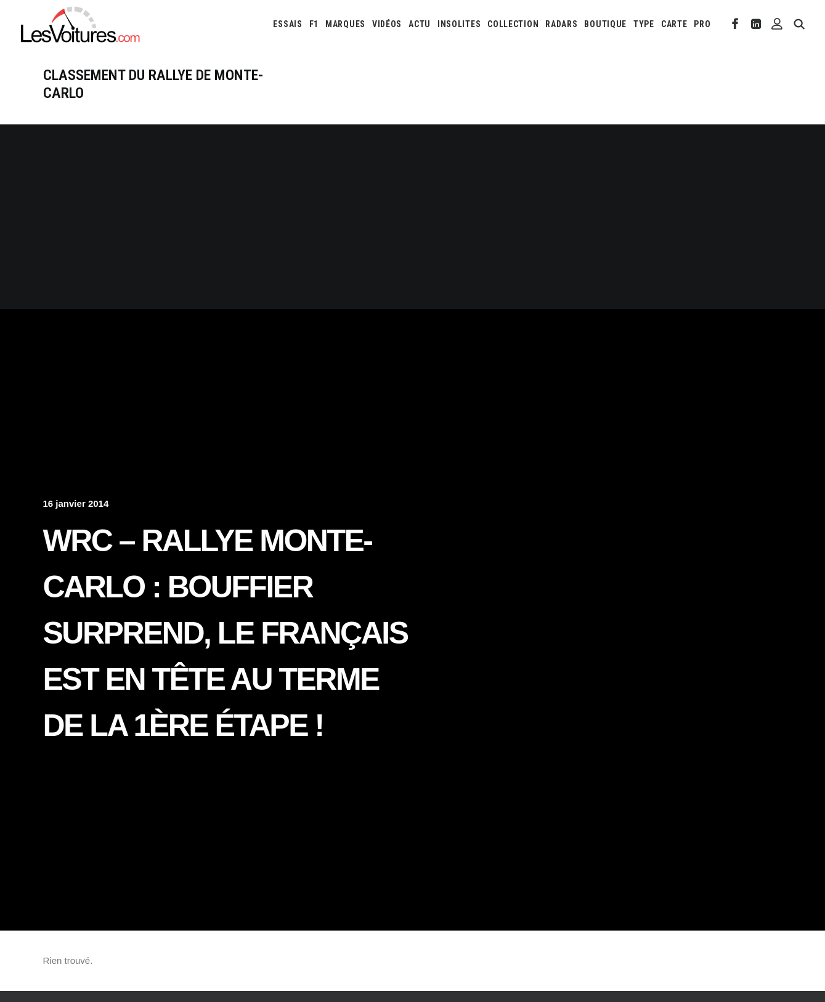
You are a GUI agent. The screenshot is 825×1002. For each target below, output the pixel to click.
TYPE (643, 24)
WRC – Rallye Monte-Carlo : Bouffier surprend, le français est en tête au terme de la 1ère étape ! (225, 633)
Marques (345, 24)
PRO (702, 24)
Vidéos (387, 24)
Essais (287, 24)
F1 (314, 24)
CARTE (674, 24)
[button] (735, 24)
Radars (561, 24)
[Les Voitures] (81, 24)
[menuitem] (287, 24)
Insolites (459, 24)
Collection (512, 24)
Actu (419, 24)
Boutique (605, 24)
